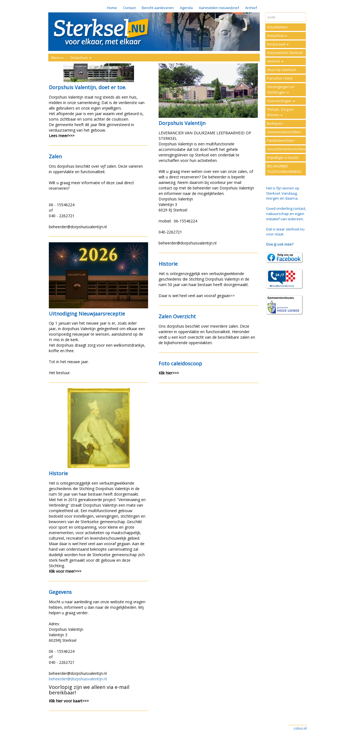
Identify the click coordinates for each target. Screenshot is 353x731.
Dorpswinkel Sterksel (285, 52)
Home (112, 7)
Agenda (186, 7)
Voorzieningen (281, 100)
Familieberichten (281, 140)
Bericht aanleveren (158, 7)
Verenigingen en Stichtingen (281, 89)
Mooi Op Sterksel (281, 69)
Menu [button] (57, 57)
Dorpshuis (277, 35)
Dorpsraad (278, 44)
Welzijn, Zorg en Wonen (280, 112)
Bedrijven (275, 123)
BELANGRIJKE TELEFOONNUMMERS (284, 169)
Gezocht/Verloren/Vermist (286, 148)
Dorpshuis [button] (81, 57)
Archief (251, 7)
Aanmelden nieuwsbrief (219, 7)
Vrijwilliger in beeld (282, 157)
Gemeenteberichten (284, 131)
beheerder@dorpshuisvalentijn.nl (78, 678)
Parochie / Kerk (280, 78)
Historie (275, 61)
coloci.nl (300, 728)
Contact (129, 7)
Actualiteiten (277, 27)
